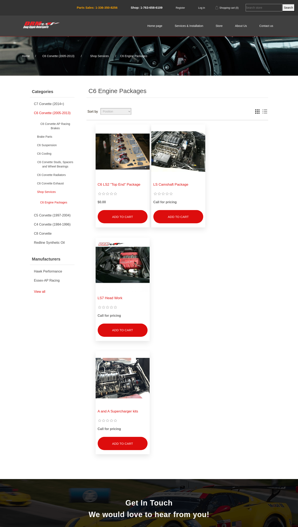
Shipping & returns (60, 480)
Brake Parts (44, 136)
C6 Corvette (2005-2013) (52, 113)
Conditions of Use (60, 493)
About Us (241, 25)
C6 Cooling (44, 153)
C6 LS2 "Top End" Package (119, 184)
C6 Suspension (47, 145)
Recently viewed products (118, 473)
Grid (257, 111)
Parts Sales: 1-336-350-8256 (97, 7)
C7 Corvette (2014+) (49, 104)
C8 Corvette (43, 233)
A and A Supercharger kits (118, 297)
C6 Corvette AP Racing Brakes (55, 126)
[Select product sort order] (116, 111)
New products (118, 480)
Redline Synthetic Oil (49, 242)
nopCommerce (51, 518)
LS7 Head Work (220, 184)
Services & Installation (189, 25)
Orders (176, 473)
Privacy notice (60, 486)
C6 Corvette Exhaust (50, 183)
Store (219, 25)
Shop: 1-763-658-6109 (146, 7)
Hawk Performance (48, 271)
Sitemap (60, 467)
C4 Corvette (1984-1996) (52, 224)
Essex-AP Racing (47, 280)
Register (180, 7)
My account (175, 467)
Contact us (266, 25)
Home (26, 56)
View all (39, 291)
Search (118, 467)
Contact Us (149, 423)
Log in (201, 7)
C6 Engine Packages (53, 202)
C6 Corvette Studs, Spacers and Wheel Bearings (55, 164)
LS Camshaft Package (170, 184)
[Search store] (264, 7)
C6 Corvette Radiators (51, 175)
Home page (154, 25)
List (264, 111)
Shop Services (46, 192)
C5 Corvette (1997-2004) (52, 215)
